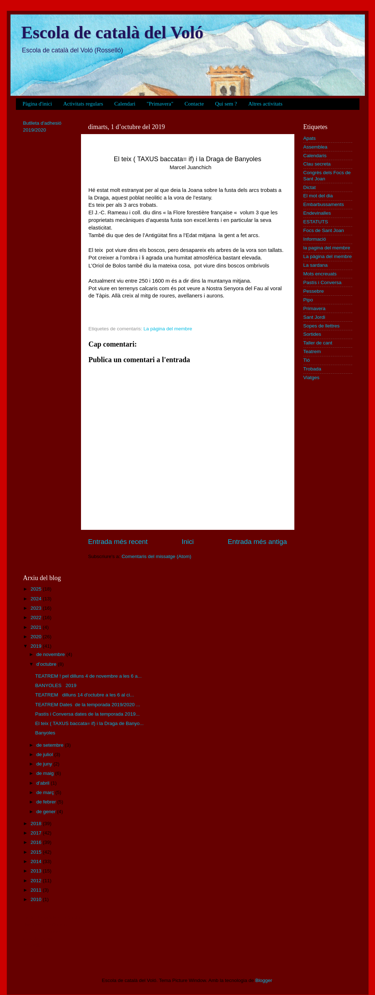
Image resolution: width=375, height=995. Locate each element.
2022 (36, 617)
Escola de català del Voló (112, 32)
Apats (309, 138)
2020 (36, 636)
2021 (36, 627)
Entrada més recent (118, 541)
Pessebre (313, 291)
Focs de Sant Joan (323, 230)
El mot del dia (318, 195)
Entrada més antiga (257, 541)
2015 (36, 852)
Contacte (194, 104)
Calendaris (315, 155)
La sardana (315, 265)
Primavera (314, 308)
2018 (36, 823)
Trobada (312, 369)
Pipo (308, 300)
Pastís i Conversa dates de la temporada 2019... (87, 714)
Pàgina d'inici (37, 104)
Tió (306, 360)
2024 (36, 598)
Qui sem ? (226, 104)
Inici (188, 541)
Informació (314, 239)
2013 (36, 871)
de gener (47, 811)
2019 (36, 646)
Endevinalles (317, 213)
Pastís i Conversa (322, 282)
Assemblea (315, 147)
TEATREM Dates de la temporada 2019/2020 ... (87, 704)
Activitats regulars (83, 104)
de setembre (51, 745)
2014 (36, 861)
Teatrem (312, 351)
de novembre (52, 654)
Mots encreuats (320, 273)
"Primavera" (159, 104)
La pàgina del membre (168, 328)
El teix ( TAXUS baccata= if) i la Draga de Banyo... (89, 723)
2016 (36, 842)
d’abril (44, 783)
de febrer (47, 802)
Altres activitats (265, 104)
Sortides (312, 334)
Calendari (124, 104)
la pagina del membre (326, 247)
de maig (46, 773)
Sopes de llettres (321, 326)
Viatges (311, 377)
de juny (45, 764)
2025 (36, 589)
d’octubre (47, 664)
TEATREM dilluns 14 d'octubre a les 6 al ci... (84, 695)
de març (46, 792)
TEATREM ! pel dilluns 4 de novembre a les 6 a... (88, 676)
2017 (36, 833)
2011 (36, 890)
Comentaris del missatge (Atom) (156, 556)
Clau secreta (317, 164)
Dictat (309, 187)
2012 (36, 880)
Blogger (263, 980)
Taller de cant (317, 343)
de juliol (46, 754)
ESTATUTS (315, 221)
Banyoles (45, 732)
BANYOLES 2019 (55, 685)
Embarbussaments (323, 204)
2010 (36, 899)
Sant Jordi (314, 317)
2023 (36, 608)
